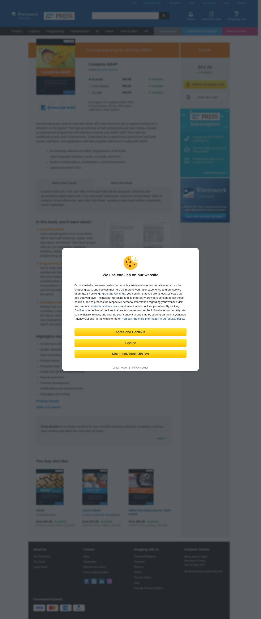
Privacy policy (140, 367)
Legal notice (119, 367)
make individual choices (105, 306)
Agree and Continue (112, 293)
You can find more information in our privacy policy (153, 318)
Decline (79, 310)
